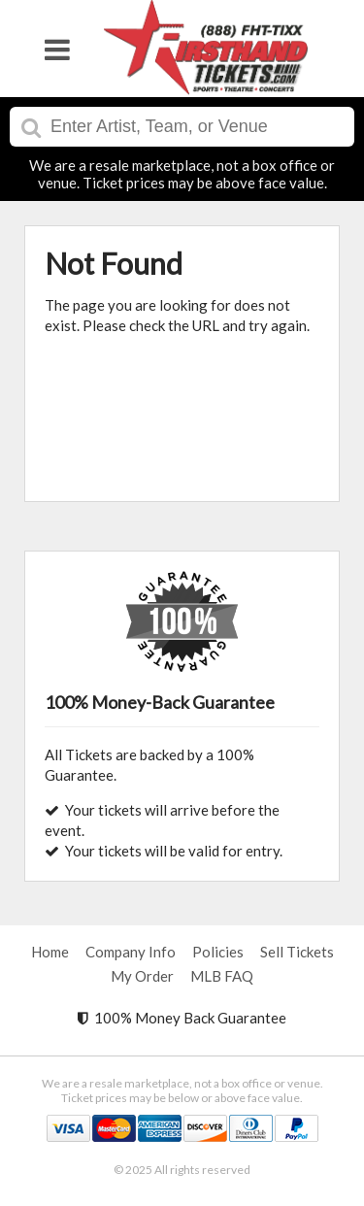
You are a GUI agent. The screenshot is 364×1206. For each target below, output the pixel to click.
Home (50, 951)
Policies (218, 951)
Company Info (130, 951)
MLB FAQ (221, 976)
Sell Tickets (297, 951)
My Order (142, 976)
